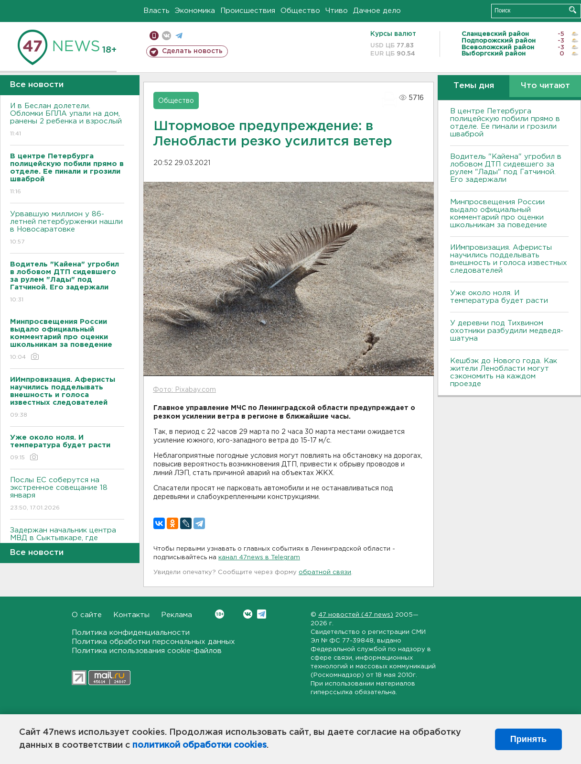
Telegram (261, 614)
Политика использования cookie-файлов (147, 651)
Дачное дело (377, 11)
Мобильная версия (154, 35)
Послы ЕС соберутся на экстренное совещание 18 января (67, 494)
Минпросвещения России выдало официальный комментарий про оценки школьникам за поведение (498, 213)
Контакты (131, 615)
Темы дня (473, 85)
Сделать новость (192, 51)
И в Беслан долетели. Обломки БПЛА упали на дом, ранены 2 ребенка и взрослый (67, 120)
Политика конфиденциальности (131, 633)
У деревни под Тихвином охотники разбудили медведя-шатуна (506, 331)
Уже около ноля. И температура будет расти (499, 297)
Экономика (195, 11)
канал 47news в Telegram (259, 557)
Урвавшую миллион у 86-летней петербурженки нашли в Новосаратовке (67, 228)
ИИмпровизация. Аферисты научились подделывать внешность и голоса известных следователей (508, 259)
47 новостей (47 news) (355, 615)
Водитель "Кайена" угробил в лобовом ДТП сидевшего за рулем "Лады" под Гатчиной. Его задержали (505, 168)
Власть (156, 11)
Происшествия (247, 11)
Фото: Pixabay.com (184, 390)
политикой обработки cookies (199, 745)
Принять (528, 739)
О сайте (87, 615)
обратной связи (325, 572)
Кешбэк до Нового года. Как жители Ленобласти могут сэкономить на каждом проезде (503, 372)
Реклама (176, 615)
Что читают (545, 85)
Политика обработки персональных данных (153, 642)
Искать (572, 9)
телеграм (178, 35)
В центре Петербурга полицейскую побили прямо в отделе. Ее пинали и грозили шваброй (505, 122)
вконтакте (166, 35)
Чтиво (336, 11)
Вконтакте (219, 614)
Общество (300, 11)
